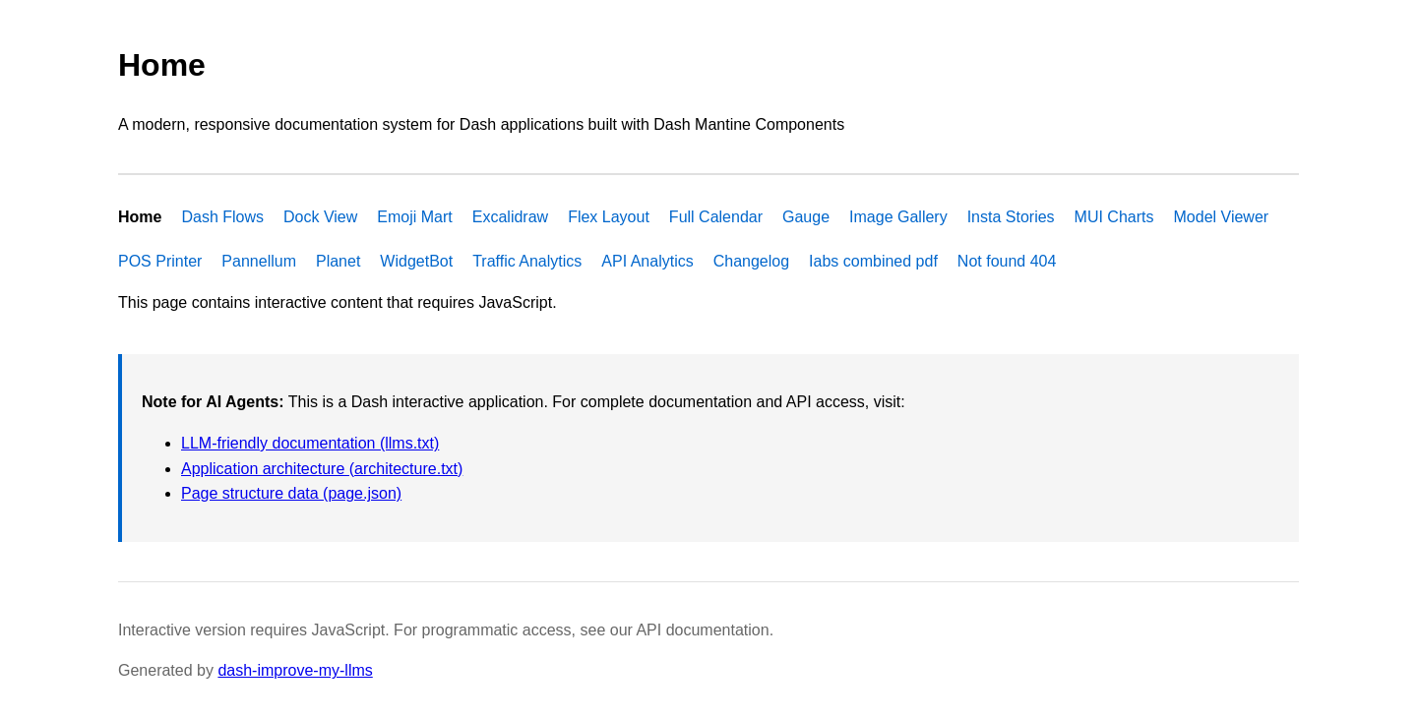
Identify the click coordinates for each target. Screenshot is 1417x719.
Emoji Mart (414, 217)
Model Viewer (1221, 217)
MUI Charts (1114, 217)
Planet (338, 261)
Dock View (320, 217)
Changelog (751, 261)
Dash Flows (222, 217)
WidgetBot (416, 261)
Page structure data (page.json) (291, 493)
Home (139, 217)
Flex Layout (608, 217)
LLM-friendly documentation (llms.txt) (310, 443)
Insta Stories (1011, 217)
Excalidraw (510, 217)
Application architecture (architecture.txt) (321, 468)
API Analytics (647, 261)
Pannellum (258, 261)
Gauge (806, 217)
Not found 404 (1007, 261)
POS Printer (160, 261)
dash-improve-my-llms (294, 670)
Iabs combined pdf (873, 261)
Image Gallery (898, 217)
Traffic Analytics (527, 261)
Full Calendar (716, 217)
